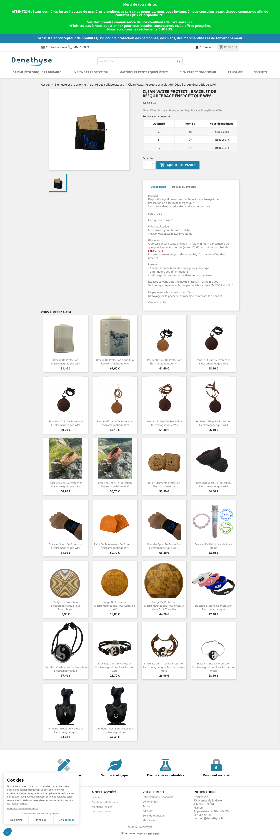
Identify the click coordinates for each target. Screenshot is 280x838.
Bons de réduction (154, 815)
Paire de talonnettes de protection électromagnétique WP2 (115, 545)
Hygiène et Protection (90, 72)
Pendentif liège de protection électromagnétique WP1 (115, 423)
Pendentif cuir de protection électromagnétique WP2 (213, 361)
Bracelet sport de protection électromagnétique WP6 (65, 545)
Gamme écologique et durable (36, 72)
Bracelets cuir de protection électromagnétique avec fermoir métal (114, 667)
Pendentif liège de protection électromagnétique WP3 (213, 423)
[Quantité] (147, 165)
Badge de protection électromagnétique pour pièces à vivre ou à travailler (164, 605)
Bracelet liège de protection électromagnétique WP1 (65, 484)
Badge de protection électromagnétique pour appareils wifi (115, 605)
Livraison (97, 797)
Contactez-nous (56, 47)
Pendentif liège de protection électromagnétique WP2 (164, 423)
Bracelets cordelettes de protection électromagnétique (65, 668)
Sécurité (261, 72)
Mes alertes (150, 820)
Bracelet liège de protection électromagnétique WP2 (115, 484)
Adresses (148, 811)
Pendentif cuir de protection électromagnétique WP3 (66, 423)
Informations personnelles (158, 797)
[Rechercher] (140, 61)
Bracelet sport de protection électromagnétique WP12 (164, 545)
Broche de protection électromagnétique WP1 (65, 361)
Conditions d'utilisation (105, 802)
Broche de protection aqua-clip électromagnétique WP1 (115, 361)
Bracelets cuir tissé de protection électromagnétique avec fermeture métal (164, 667)
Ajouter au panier (178, 165)
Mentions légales (102, 806)
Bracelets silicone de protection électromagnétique (213, 607)
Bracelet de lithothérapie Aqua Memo (213, 545)
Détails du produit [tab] (184, 186)
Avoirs (146, 806)
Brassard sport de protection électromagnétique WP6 (213, 484)
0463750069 (81, 47)
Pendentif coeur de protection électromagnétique (115, 730)
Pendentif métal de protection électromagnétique (66, 730)
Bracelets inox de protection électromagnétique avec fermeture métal (213, 667)
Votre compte (153, 792)
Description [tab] (158, 186)
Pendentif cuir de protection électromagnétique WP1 (164, 361)
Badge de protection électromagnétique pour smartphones (65, 605)
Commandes (150, 801)
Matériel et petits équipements (143, 72)
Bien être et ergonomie (198, 72)
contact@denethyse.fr (208, 818)
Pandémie (235, 72)
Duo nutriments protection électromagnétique (164, 484)
